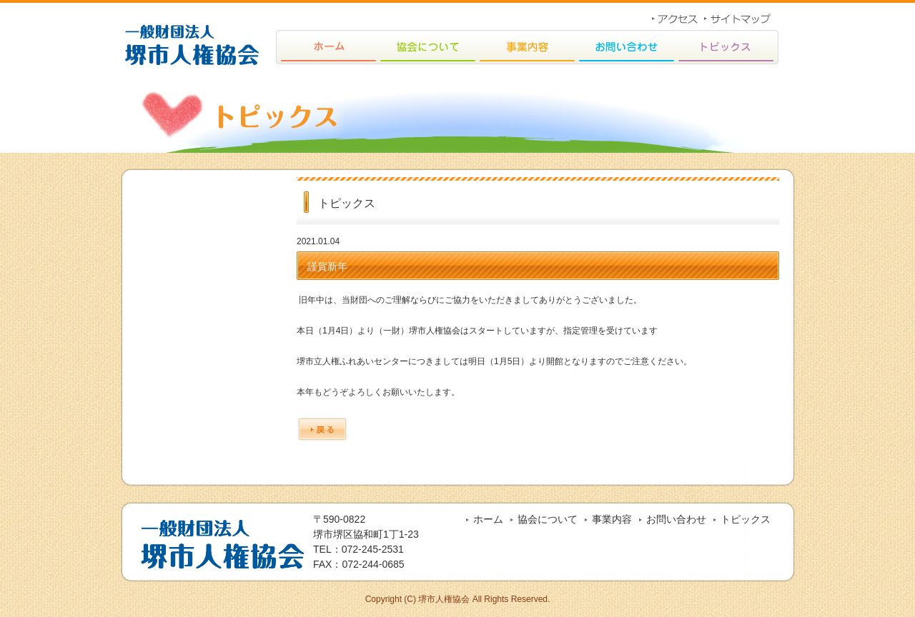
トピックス (746, 519)
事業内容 (612, 519)
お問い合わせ (676, 519)
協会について (548, 519)
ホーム (488, 519)
